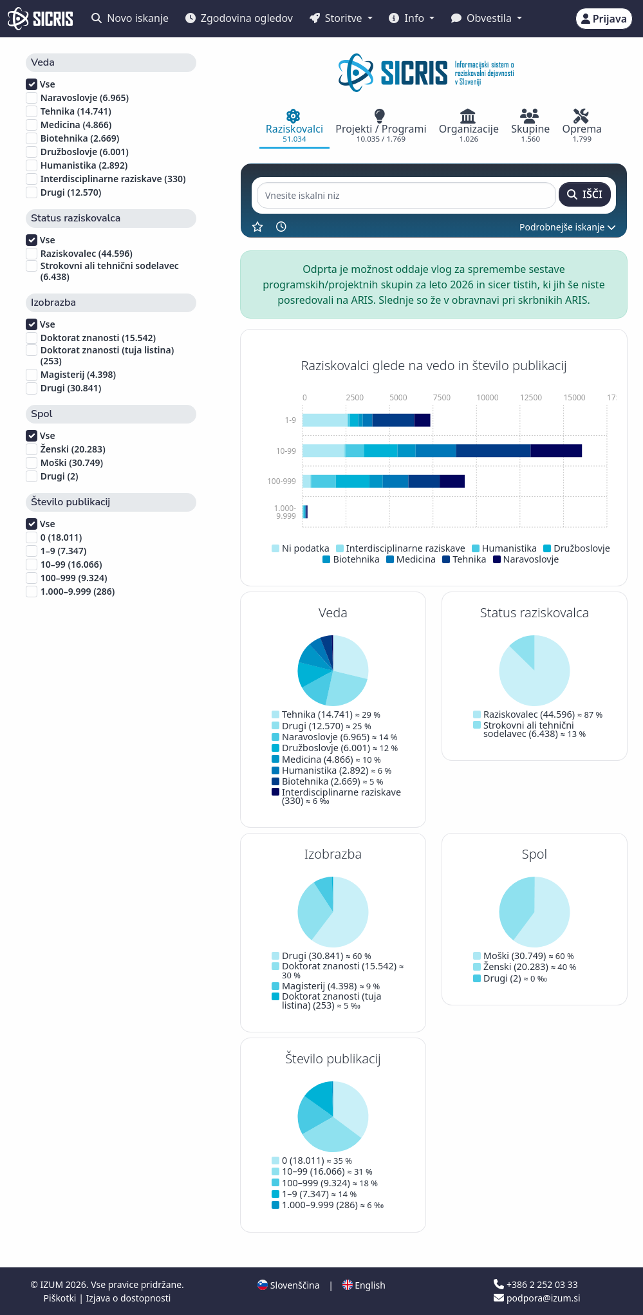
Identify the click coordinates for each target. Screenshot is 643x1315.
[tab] (294, 127)
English (364, 1285)
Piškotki (61, 1298)
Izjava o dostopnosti (128, 1298)
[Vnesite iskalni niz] (406, 195)
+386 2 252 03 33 (535, 1284)
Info (408, 18)
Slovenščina (288, 1285)
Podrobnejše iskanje (567, 227)
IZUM (52, 1284)
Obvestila (482, 18)
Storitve (337, 18)
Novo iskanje (130, 18)
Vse (40, 84)
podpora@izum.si (537, 1298)
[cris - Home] (40, 18)
